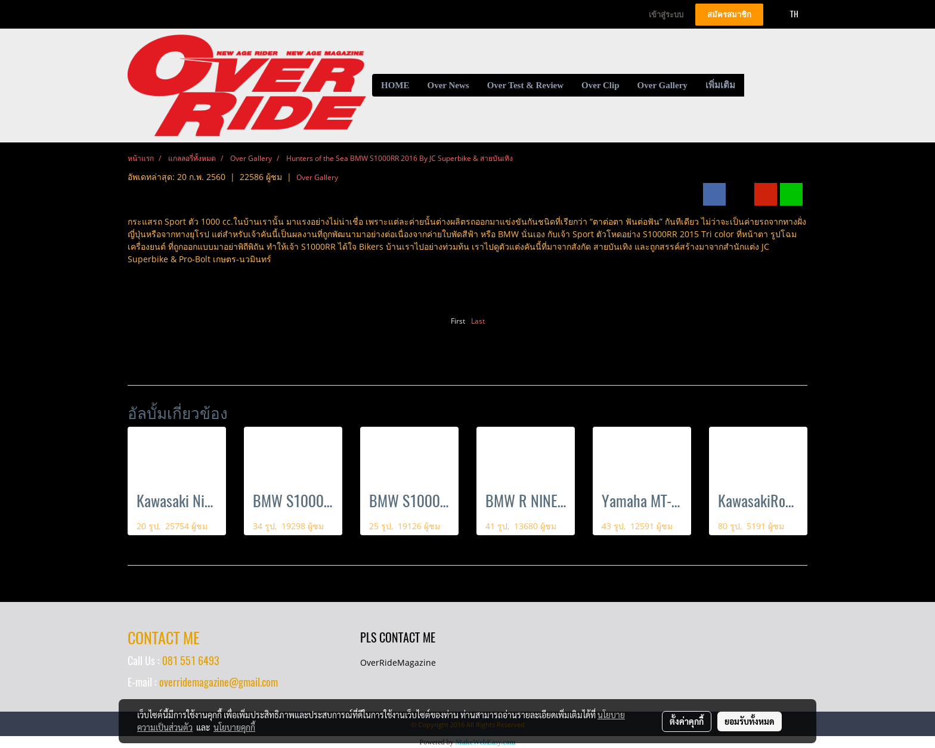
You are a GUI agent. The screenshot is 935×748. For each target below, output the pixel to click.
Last (478, 321)
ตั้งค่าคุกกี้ (687, 721)
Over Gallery (662, 85)
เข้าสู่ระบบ (666, 14)
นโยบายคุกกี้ (234, 727)
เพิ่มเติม (720, 85)
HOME (395, 85)
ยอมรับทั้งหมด (750, 721)
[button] (755, 85)
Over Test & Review (525, 85)
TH (787, 14)
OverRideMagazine (398, 662)
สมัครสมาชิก (729, 14)
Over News (448, 85)
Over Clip (600, 85)
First (458, 321)
